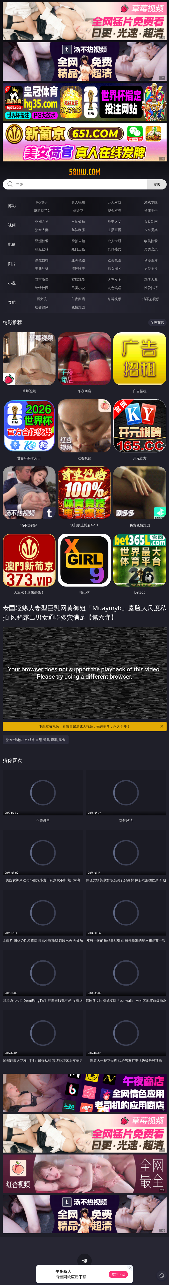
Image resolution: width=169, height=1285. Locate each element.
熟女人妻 (42, 229)
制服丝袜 (42, 249)
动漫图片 (151, 260)
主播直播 (114, 229)
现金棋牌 (114, 210)
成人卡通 (114, 241)
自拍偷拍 (78, 221)
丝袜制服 (78, 229)
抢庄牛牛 (151, 210)
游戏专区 (151, 202)
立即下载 (118, 1274)
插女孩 (42, 299)
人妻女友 (114, 279)
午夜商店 (78, 299)
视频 (12, 225)
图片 (12, 263)
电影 (12, 244)
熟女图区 (114, 268)
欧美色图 (114, 260)
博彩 (12, 205)
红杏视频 (42, 307)
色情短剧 (78, 307)
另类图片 (151, 268)
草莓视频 (114, 299)
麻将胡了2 (41, 210)
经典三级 (78, 249)
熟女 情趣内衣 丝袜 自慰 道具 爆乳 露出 (35, 739)
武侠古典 (151, 279)
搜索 (157, 184)
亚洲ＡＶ (42, 221)
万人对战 (114, 202)
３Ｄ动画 (151, 221)
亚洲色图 (78, 260)
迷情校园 (42, 287)
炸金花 (78, 210)
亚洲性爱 (42, 241)
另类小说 (78, 287)
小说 (12, 283)
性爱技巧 (151, 287)
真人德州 (78, 202)
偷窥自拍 (42, 260)
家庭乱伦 (78, 279)
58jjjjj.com (84, 172)
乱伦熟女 (114, 249)
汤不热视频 (150, 299)
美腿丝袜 (42, 268)
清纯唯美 (78, 268)
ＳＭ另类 (151, 229)
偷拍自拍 (78, 241)
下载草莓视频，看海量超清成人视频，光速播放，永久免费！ (101, 726)
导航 (12, 302)
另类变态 (151, 249)
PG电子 (42, 202)
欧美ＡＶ (114, 221)
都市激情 (42, 279)
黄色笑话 (114, 287)
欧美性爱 (151, 241)
